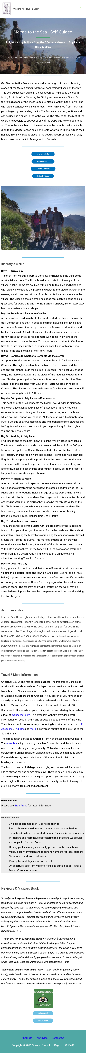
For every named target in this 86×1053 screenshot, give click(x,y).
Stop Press (21, 805)
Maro (33, 728)
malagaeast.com (21, 714)
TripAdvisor (42, 1037)
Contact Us (58, 1037)
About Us (27, 1037)
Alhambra (11, 743)
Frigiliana (19, 728)
